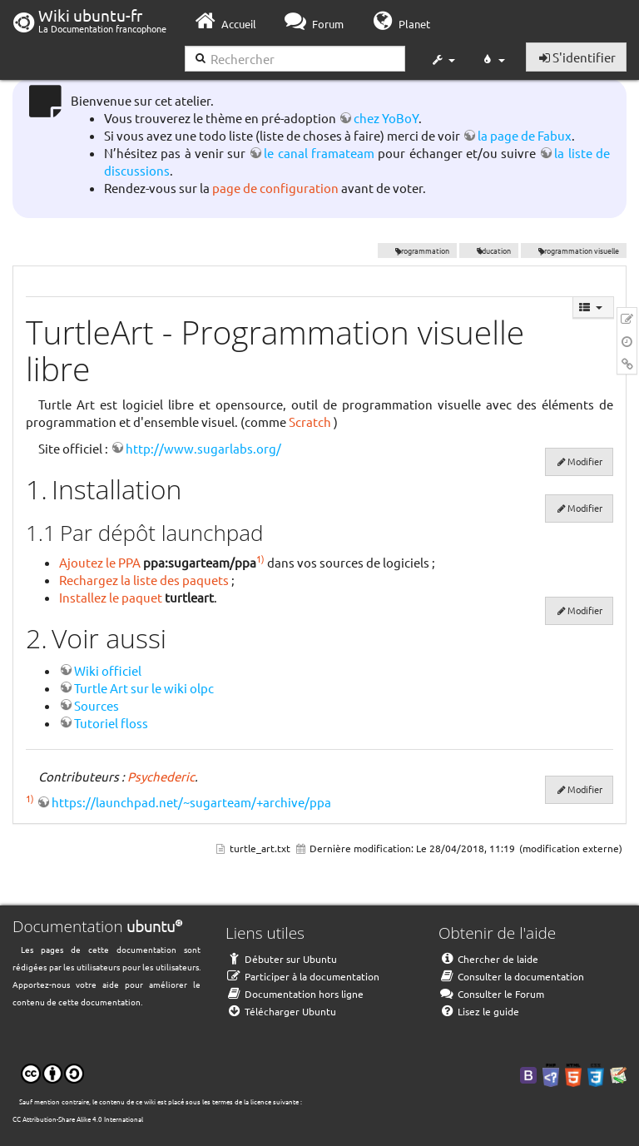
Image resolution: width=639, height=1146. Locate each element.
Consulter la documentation (511, 976)
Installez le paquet (110, 597)
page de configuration (275, 188)
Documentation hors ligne (294, 993)
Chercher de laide (488, 958)
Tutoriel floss (111, 723)
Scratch (310, 421)
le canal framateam (319, 153)
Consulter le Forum (491, 993)
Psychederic (161, 776)
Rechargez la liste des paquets (144, 580)
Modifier (584, 461)
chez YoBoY (386, 118)
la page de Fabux (525, 135)
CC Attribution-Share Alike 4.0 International (77, 1118)
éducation (489, 250)
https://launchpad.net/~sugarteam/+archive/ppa (191, 802)
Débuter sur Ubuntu (281, 958)
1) (260, 558)
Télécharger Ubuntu (280, 1011)
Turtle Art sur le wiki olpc (144, 688)
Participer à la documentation (302, 976)
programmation (417, 250)
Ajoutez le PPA (100, 562)
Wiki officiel (107, 670)
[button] (443, 60)
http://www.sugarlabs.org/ (203, 448)
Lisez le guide (478, 1011)
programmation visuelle (573, 250)
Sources (96, 705)
